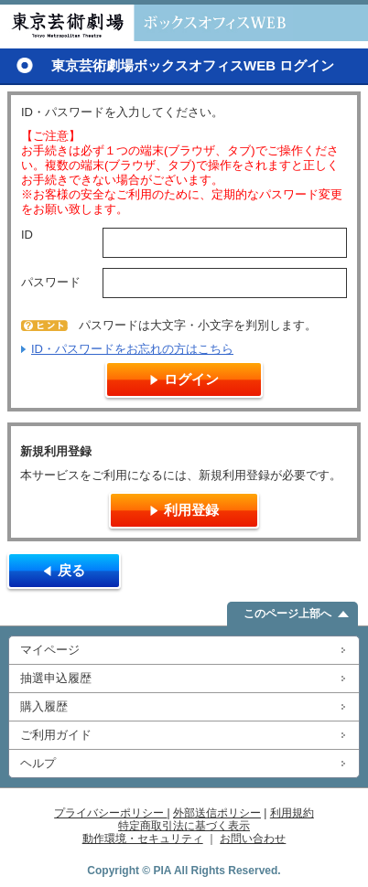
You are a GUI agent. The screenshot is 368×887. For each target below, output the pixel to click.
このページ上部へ (287, 613)
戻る (71, 570)
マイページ (50, 650)
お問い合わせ (253, 838)
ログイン (191, 379)
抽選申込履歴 (56, 678)
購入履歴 (44, 706)
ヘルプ (38, 763)
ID (27, 234)
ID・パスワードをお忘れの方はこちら (132, 349)
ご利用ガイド (56, 735)
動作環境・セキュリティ (142, 838)
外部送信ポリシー (217, 813)
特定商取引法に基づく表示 (184, 825)
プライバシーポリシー (110, 813)
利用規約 (292, 813)
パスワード (51, 282)
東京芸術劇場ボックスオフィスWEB (146, 23)
